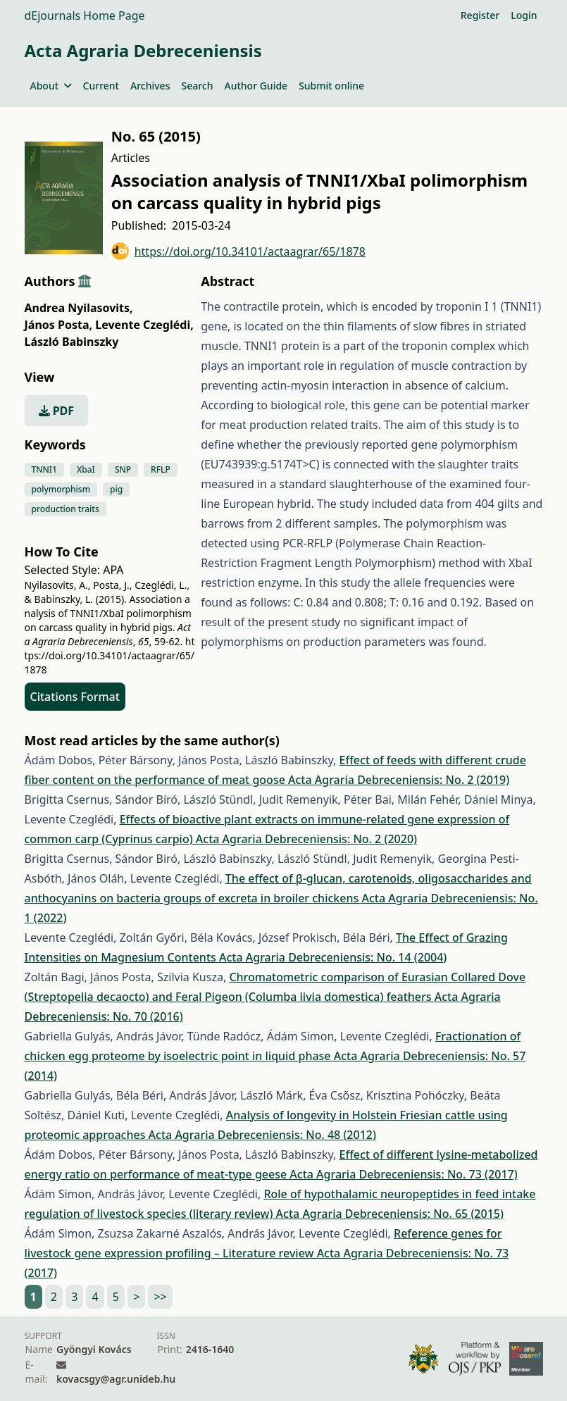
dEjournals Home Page (85, 15)
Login (524, 15)
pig (116, 489)
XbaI (86, 469)
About (51, 85)
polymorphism (61, 489)
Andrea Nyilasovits (79, 308)
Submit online (331, 85)
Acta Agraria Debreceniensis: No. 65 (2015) (390, 1213)
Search (197, 85)
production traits (65, 509)
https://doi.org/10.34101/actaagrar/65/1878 (238, 251)
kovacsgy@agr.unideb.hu (115, 1379)
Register (480, 15)
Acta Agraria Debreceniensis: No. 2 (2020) (306, 839)
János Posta (59, 324)
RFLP (160, 469)
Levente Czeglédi (144, 324)
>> (160, 1297)
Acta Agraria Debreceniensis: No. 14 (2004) (333, 957)
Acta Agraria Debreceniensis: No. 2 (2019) (398, 779)
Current (101, 85)
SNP (123, 469)
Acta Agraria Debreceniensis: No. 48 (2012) (262, 1134)
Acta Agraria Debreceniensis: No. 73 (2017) (403, 1174)
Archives (150, 85)
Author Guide (255, 85)
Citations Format (75, 696)
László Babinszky (72, 341)
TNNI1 (44, 469)
